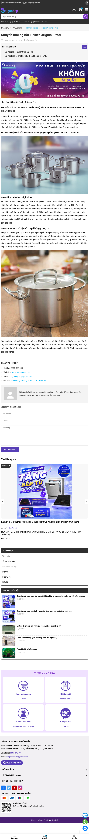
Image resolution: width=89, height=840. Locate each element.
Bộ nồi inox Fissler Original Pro (19, 52)
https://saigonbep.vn (21, 372)
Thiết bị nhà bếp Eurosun (27, 649)
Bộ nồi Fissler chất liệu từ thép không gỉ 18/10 (26, 56)
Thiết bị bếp (17, 22)
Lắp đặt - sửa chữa (40, 22)
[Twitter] (9, 788)
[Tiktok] (20, 788)
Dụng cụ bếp (28, 22)
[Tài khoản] (74, 9)
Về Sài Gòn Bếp (8, 561)
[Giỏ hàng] (81, 9)
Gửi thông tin (10, 449)
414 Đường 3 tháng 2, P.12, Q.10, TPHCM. (28, 380)
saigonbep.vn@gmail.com (20, 376)
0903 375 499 (16, 753)
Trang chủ (6, 556)
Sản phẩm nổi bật (9, 567)
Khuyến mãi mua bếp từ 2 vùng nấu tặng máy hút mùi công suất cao (44, 611)
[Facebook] (3, 788)
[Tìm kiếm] (85, 16)
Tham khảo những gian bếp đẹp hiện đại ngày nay (37, 638)
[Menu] (86, 9)
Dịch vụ (5, 572)
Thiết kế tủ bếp (6, 22)
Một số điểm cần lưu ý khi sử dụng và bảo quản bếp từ (39, 626)
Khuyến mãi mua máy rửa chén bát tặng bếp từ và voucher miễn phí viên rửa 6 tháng (40, 522)
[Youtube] (14, 788)
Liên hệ (5, 582)
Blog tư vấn (7, 577)
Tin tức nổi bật (11, 590)
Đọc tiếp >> (5, 538)
